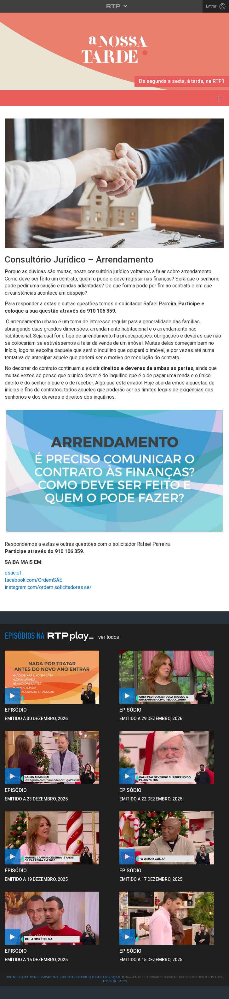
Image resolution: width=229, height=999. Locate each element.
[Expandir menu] (220, 96)
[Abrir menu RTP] (114, 6)
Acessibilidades (114, 981)
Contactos (13, 977)
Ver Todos (108, 637)
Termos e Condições (106, 977)
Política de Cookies (75, 977)
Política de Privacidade (41, 977)
